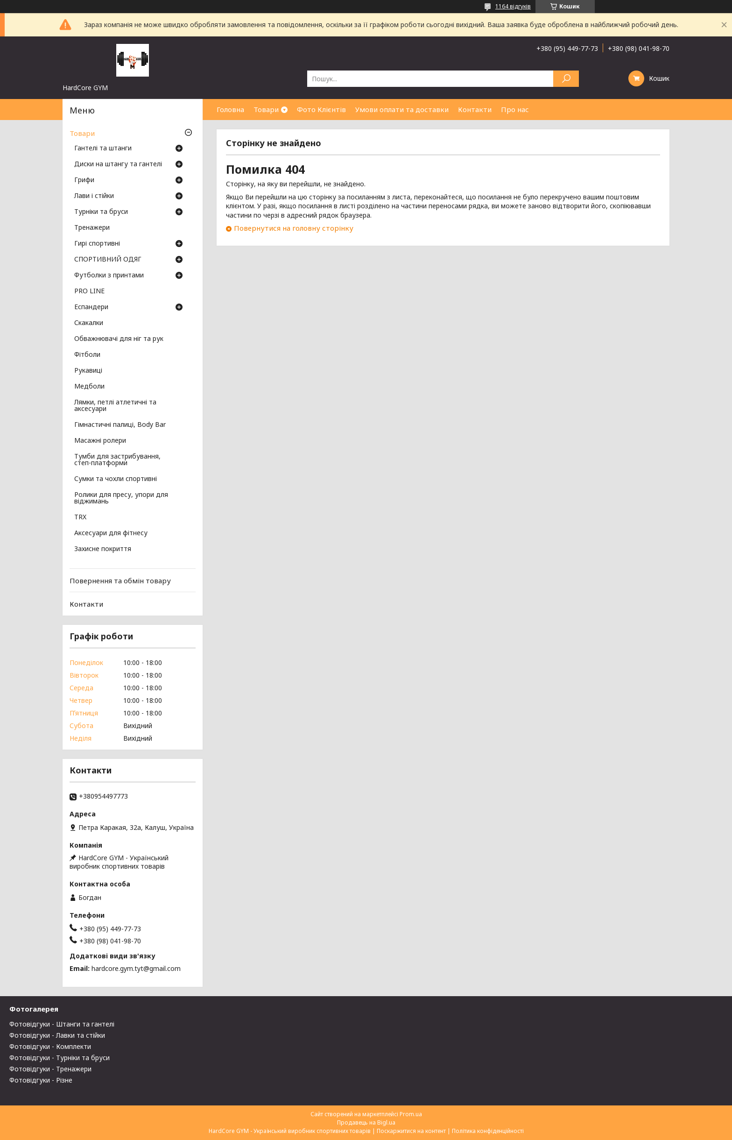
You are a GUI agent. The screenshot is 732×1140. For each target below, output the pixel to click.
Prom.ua (411, 1114)
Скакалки (88, 323)
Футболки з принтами (109, 275)
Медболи (89, 386)
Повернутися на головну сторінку (293, 228)
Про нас (515, 109)
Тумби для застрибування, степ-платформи (117, 460)
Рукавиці (88, 371)
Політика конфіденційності (488, 1131)
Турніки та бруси (101, 212)
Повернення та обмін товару (120, 580)
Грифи (84, 180)
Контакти (475, 109)
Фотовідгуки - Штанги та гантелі (61, 1024)
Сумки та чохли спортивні (115, 479)
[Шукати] (566, 79)
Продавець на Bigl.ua (366, 1122)
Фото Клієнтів (321, 109)
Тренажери (92, 228)
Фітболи (87, 355)
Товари (266, 109)
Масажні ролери (100, 441)
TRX (80, 517)
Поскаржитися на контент (411, 1131)
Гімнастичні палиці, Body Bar (120, 425)
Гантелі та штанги (103, 148)
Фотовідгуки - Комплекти (50, 1046)
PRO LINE (89, 291)
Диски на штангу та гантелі (118, 164)
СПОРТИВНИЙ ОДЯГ (107, 259)
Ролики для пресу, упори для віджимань (121, 498)
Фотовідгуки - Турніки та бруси (59, 1057)
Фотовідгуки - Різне (40, 1080)
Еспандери (91, 307)
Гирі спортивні (97, 244)
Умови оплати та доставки (402, 109)
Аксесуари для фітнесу (111, 533)
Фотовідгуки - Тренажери (50, 1068)
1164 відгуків (513, 6)
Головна (230, 109)
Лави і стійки (94, 196)
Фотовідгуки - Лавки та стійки (57, 1035)
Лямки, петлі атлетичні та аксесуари (115, 406)
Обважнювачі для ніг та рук (118, 339)
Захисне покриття (102, 549)
